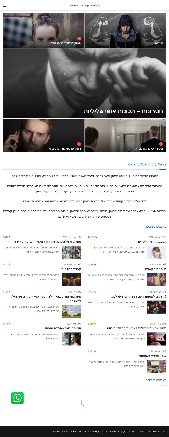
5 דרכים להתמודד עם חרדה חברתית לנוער (138, 296)
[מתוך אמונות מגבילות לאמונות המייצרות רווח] (156, 339)
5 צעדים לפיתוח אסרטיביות (65, 148)
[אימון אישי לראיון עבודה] (125, 136)
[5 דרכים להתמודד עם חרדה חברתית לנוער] (156, 307)
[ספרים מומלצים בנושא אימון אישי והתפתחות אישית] (71, 252)
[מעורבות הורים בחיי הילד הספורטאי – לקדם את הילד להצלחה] (71, 311)
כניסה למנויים (159, 431)
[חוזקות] (125, 30)
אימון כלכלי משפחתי (152, 356)
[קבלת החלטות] (71, 279)
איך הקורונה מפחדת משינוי (63, 328)
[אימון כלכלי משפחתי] (156, 366)
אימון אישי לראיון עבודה (149, 148)
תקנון (123, 431)
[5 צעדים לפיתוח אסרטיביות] (43, 136)
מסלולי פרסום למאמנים (139, 431)
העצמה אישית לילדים (152, 241)
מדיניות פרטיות (112, 431)
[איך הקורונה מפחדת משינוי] (71, 339)
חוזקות (159, 43)
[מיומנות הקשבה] (156, 279)
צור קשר (99, 431)
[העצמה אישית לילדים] (156, 252)
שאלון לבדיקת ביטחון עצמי (65, 43)
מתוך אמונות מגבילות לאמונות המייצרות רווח (136, 328)
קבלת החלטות (71, 269)
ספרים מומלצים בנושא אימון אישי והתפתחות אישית (47, 241)
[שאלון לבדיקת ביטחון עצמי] (43, 30)
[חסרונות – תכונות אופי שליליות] (84, 83)
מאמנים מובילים (155, 380)
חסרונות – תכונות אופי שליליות (123, 111)
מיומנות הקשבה (155, 269)
